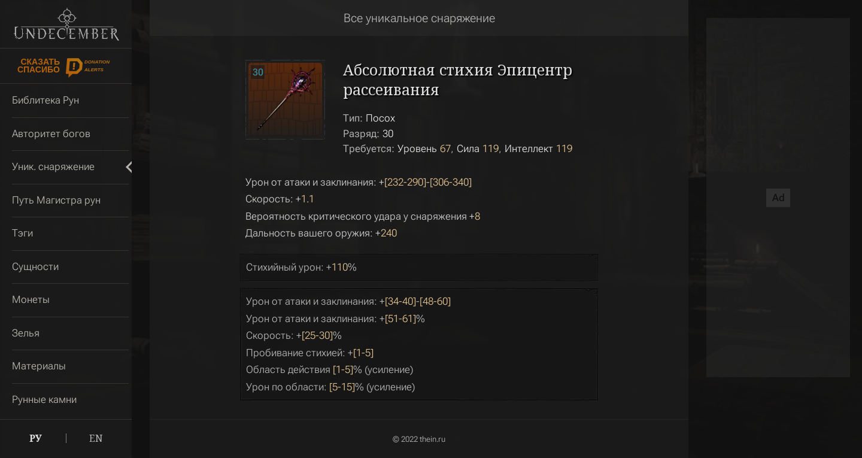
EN (96, 438)
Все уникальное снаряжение (419, 18)
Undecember (66, 24)
